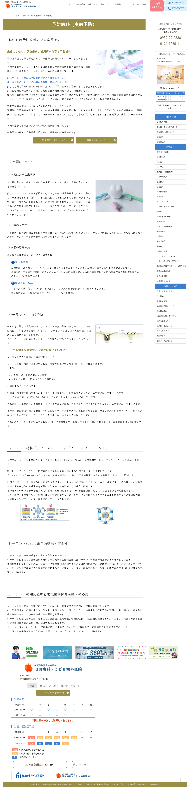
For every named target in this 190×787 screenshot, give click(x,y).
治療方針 (160, 137)
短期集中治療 (162, 251)
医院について (106, 4)
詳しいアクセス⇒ (81, 764)
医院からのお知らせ (164, 341)
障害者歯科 (161, 231)
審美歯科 (160, 197)
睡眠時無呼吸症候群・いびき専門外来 (171, 266)
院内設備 (160, 296)
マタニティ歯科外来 (164, 226)
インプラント (162, 167)
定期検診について (96, 140)
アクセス (130, 4)
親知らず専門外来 (163, 217)
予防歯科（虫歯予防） (165, 172)
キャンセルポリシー (143, 5)
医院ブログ (161, 336)
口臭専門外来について (54, 140)
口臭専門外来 (162, 177)
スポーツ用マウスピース (166, 207)
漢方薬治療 (161, 222)
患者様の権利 (162, 311)
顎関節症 (160, 211)
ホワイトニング (163, 202)
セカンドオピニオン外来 (166, 256)
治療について (93, 4)
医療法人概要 (162, 301)
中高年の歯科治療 (163, 271)
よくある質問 (162, 276)
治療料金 (118, 4)
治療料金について (163, 281)
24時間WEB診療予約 (53, 692)
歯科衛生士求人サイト (165, 326)
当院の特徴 (80, 4)
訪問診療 (160, 236)
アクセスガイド (163, 331)
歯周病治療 (161, 157)
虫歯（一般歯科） (163, 152)
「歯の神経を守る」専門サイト (169, 261)
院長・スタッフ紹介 (164, 291)
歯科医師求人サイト (164, 321)
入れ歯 (159, 162)
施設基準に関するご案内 (166, 316)
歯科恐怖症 (161, 241)
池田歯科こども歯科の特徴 (167, 127)
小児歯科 (160, 187)
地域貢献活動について (165, 306)
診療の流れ (161, 142)
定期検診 (160, 182)
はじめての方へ (163, 122)
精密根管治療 (162, 192)
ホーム (68, 4)
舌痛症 (159, 246)
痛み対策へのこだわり (165, 132)
